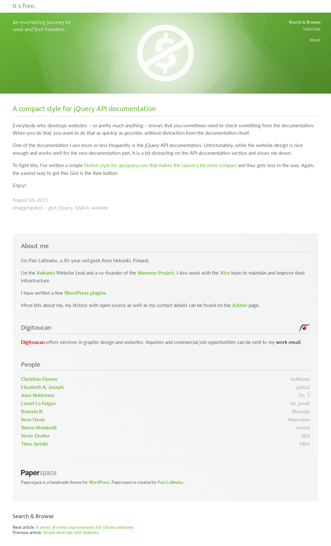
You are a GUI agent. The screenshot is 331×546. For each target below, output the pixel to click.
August (20, 200)
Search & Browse (305, 22)
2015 (42, 200)
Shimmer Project (155, 273)
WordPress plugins (85, 293)
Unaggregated (27, 207)
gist (52, 207)
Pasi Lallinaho (170, 482)
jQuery (66, 207)
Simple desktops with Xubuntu (71, 532)
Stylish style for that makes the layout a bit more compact (160, 165)
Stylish (82, 207)
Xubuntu (46, 273)
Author (239, 305)
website (99, 207)
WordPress (99, 482)
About (315, 39)
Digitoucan (33, 342)
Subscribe (312, 28)
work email (288, 342)
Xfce (225, 273)
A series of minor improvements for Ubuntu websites (85, 527)
